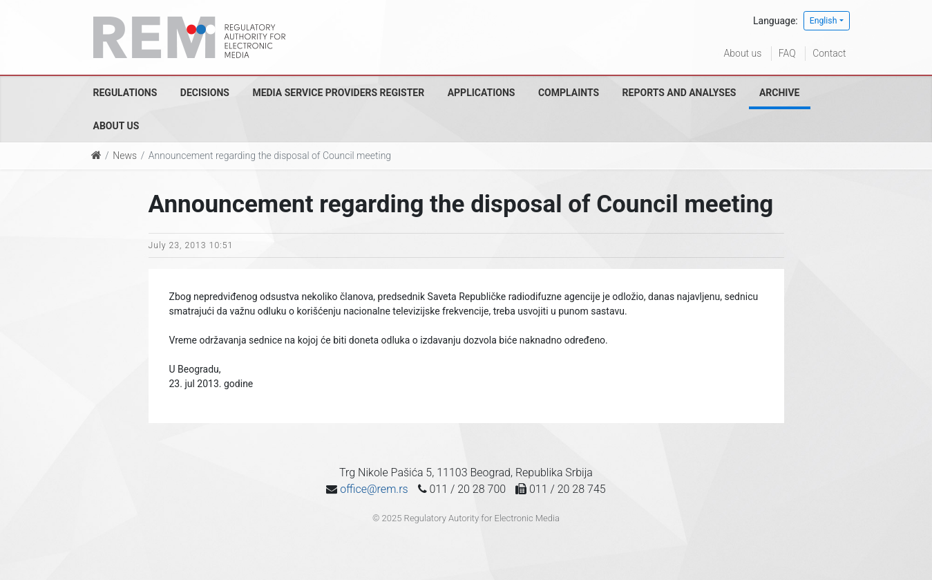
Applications (481, 92)
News (125, 155)
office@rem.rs (374, 489)
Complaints (568, 92)
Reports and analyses (679, 92)
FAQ (787, 53)
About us (743, 53)
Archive (779, 92)
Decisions (204, 92)
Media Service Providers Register (338, 92)
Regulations (125, 92)
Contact (829, 53)
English (823, 21)
